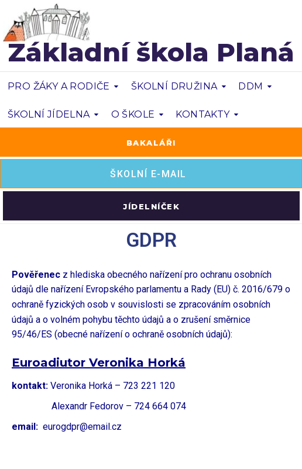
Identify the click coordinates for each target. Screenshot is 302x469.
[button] (151, 142)
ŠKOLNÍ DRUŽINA (174, 86)
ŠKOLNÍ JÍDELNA (49, 114)
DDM (250, 86)
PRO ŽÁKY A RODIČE (59, 86)
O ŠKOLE (133, 114)
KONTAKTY (202, 114)
